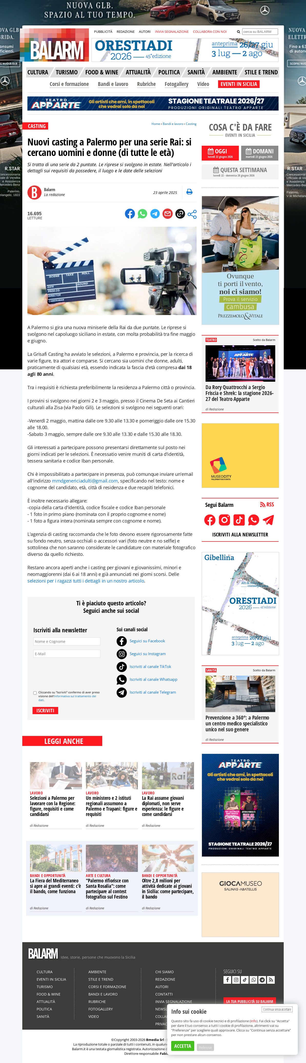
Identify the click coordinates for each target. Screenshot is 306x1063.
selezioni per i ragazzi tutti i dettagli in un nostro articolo (85, 581)
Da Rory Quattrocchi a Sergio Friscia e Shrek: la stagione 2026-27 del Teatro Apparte (240, 392)
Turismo (45, 986)
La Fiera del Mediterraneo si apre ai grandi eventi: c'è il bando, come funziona (55, 886)
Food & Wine (48, 994)
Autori (161, 986)
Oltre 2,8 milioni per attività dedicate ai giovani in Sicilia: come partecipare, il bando (168, 888)
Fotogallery (176, 83)
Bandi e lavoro (113, 83)
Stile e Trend (100, 979)
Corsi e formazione (69, 83)
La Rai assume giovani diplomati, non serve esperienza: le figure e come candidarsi (163, 806)
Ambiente (97, 971)
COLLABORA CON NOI (210, 31)
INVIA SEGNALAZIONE (172, 31)
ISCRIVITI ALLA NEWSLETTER (240, 534)
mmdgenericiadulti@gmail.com (85, 481)
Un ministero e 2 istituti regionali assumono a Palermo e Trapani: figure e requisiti (111, 806)
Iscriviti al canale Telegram (146, 692)
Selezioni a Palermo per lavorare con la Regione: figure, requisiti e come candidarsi (52, 806)
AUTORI (145, 31)
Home (155, 124)
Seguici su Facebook (141, 640)
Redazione (41, 825)
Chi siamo (164, 971)
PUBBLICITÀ (103, 31)
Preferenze (205, 1047)
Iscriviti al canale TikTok (144, 666)
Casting (191, 124)
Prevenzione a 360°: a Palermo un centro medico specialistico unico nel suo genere (237, 723)
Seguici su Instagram (141, 653)
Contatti (164, 994)
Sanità (43, 1016)
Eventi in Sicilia (51, 979)
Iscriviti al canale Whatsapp (147, 679)
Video (203, 83)
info (254, 1021)
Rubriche (146, 83)
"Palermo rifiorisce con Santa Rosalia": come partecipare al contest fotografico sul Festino (107, 888)
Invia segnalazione (173, 1001)
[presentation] (72, 672)
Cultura (45, 971)
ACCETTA (182, 1045)
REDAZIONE (126, 31)
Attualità (46, 1001)
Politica (44, 1009)
